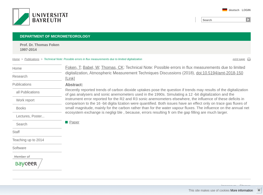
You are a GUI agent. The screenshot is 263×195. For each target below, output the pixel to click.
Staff (16, 132)
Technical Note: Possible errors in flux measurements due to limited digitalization (93, 59)
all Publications (28, 92)
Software (19, 148)
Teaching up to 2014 (28, 140)
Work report (25, 100)
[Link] (70, 78)
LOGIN (246, 10)
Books (21, 108)
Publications (32, 59)
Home (16, 59)
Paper (74, 122)
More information (241, 190)
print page (239, 59)
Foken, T (73, 67)
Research (20, 76)
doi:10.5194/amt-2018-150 (219, 73)
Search (21, 124)
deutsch (234, 10)
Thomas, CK (112, 67)
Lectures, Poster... (30, 116)
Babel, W (91, 67)
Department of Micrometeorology (55, 36)
